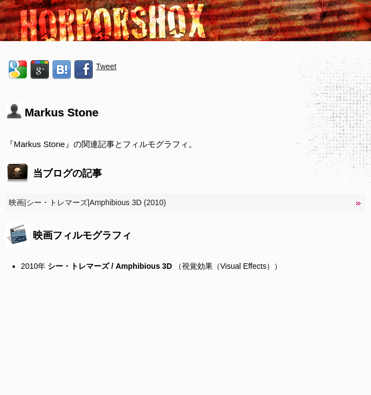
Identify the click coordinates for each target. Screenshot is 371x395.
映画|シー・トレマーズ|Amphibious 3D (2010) (87, 202)
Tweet (106, 66)
